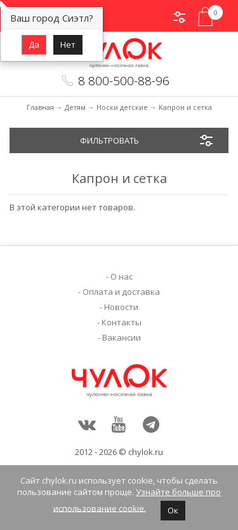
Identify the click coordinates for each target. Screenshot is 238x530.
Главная (40, 107)
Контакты (122, 322)
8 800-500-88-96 (123, 80)
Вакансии (121, 337)
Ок (173, 510)
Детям (75, 107)
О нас (121, 276)
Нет (68, 44)
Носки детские (122, 107)
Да (34, 44)
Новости (121, 307)
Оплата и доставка (121, 291)
